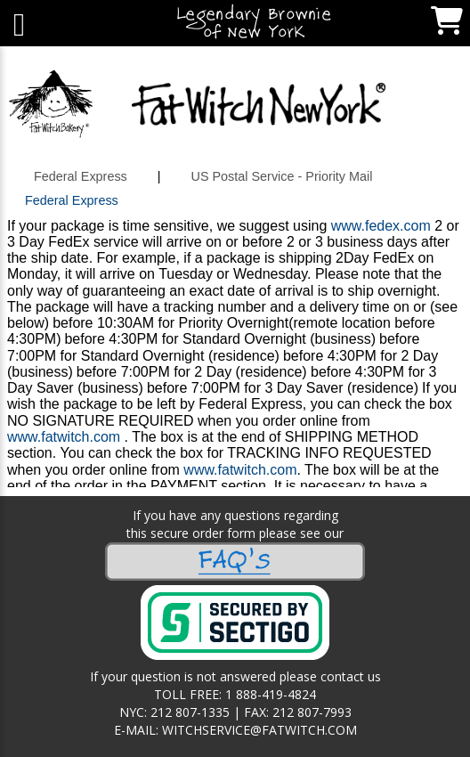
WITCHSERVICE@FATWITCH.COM (259, 729)
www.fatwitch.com (63, 436)
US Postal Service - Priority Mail (282, 176)
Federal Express (80, 176)
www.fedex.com (381, 225)
